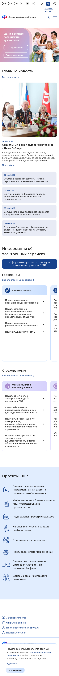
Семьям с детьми (21, 290)
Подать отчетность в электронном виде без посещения (17, 399)
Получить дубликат (20, 332)
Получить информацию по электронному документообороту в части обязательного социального (21, 440)
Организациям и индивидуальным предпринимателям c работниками (24, 386)
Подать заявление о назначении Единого (22, 301)
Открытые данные (16, 623)
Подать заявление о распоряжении (21, 324)
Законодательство (16, 618)
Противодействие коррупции (22, 628)
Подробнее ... (9, 165)
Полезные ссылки (16, 633)
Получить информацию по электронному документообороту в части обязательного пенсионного (21, 424)
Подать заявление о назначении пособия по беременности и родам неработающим (20, 313)
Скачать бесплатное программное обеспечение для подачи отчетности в (21, 410)
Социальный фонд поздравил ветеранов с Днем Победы (28, 146)
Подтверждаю (15, 670)
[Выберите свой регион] (55, 4)
